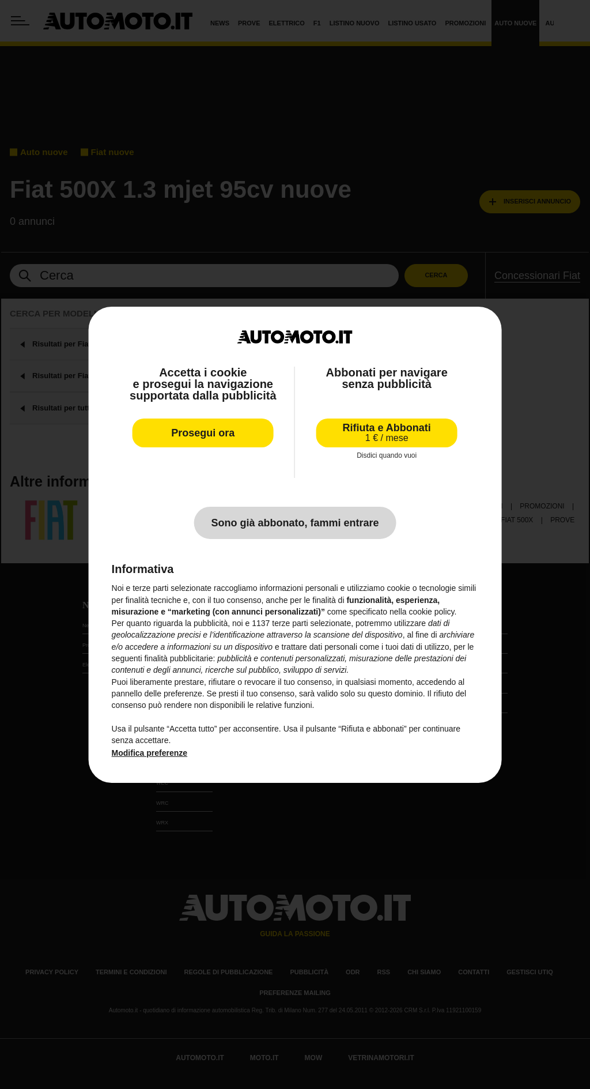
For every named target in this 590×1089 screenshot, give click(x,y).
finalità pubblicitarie (178, 658)
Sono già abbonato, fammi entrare (295, 523)
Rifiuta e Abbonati (387, 432)
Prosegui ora (203, 433)
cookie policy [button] (431, 611)
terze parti (290, 623)
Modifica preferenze (149, 753)
